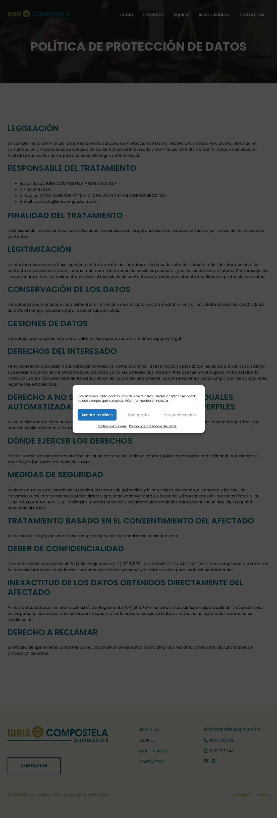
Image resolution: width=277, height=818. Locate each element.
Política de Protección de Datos (153, 426)
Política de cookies (112, 426)
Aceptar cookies (97, 415)
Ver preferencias (180, 415)
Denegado (138, 415)
